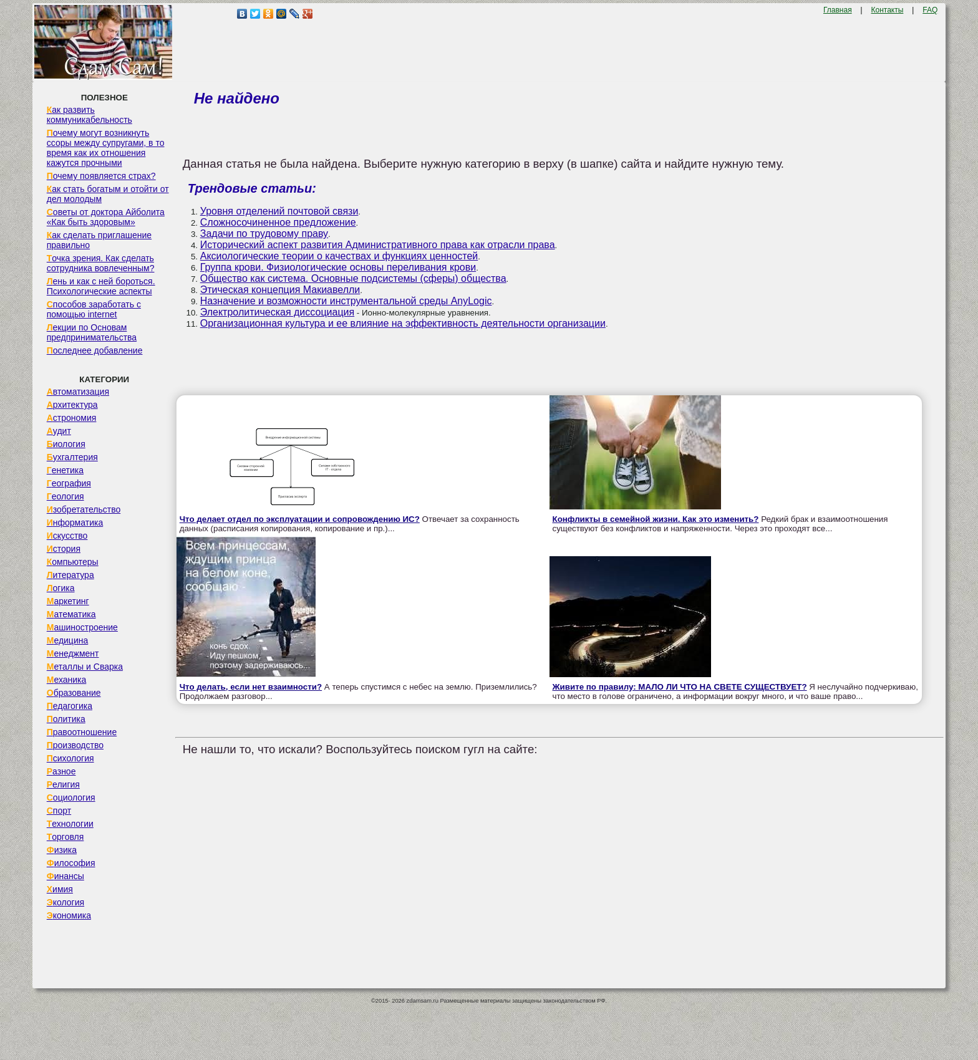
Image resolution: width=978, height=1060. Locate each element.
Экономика (69, 915)
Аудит (59, 431)
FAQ (929, 10)
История (63, 549)
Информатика (75, 523)
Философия (71, 863)
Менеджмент (73, 653)
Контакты (887, 10)
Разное (61, 771)
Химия (60, 889)
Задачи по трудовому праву (264, 233)
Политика (66, 719)
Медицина (68, 640)
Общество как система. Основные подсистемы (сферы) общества (353, 278)
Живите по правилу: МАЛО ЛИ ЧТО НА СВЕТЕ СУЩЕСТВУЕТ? (680, 686)
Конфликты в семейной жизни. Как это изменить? (656, 519)
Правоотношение (82, 732)
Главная (837, 10)
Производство (75, 745)
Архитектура (72, 405)
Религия (63, 784)
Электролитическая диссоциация (277, 312)
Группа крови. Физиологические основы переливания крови (338, 267)
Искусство (67, 536)
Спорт (59, 811)
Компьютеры (73, 562)
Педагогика (69, 706)
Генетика (65, 470)
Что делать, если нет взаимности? (251, 686)
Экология (65, 902)
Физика (62, 850)
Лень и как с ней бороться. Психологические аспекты (101, 286)
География (69, 483)
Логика (61, 588)
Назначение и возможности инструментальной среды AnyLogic (346, 301)
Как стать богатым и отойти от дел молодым (108, 194)
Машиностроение (82, 627)
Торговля (65, 837)
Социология (71, 797)
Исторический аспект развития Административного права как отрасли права (377, 244)
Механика (67, 680)
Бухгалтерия (72, 457)
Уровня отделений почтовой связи (279, 211)
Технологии (70, 824)
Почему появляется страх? (101, 176)
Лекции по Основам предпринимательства (92, 332)
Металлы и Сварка (85, 667)
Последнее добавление (95, 350)
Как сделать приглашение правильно (99, 240)
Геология (65, 496)
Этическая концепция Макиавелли (280, 289)
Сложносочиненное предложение (278, 222)
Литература (70, 575)
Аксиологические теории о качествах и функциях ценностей (339, 256)
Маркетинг (68, 601)
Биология (66, 444)
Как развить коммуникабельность (89, 115)
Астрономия (72, 418)
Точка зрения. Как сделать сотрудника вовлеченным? (101, 263)
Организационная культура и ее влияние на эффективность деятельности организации (403, 323)
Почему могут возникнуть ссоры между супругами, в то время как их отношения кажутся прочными (106, 148)
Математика (71, 614)
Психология (70, 758)
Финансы (65, 876)
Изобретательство (84, 509)
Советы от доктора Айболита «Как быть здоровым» (106, 217)
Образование (74, 693)
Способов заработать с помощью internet (94, 309)
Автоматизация (78, 392)
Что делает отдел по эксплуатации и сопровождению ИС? (300, 519)
